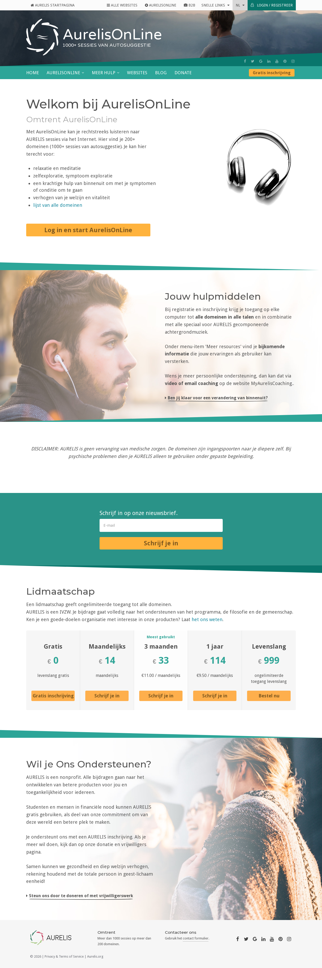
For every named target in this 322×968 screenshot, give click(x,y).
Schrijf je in (161, 543)
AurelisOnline (160, 5)
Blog (161, 72)
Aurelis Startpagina (53, 5)
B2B (189, 5)
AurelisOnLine (63, 72)
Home (32, 72)
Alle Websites (122, 5)
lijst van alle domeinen (57, 205)
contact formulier (195, 938)
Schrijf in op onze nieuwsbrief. (139, 513)
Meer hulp (103, 72)
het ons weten (207, 619)
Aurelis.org (95, 956)
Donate (183, 72)
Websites (137, 72)
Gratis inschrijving (272, 72)
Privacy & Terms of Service (64, 956)
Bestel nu (268, 695)
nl (240, 5)
